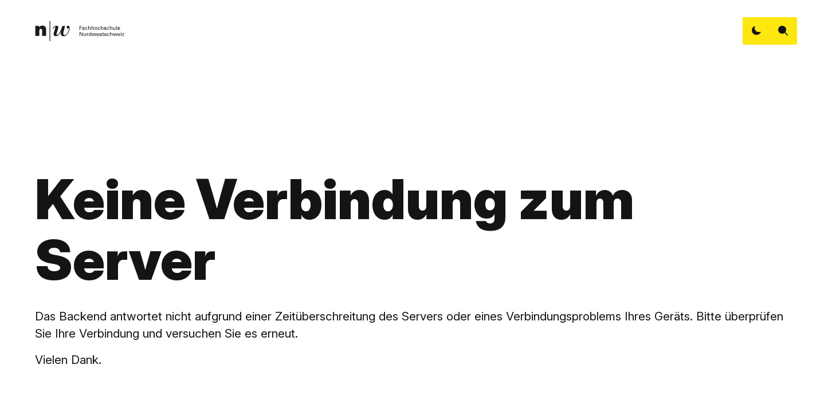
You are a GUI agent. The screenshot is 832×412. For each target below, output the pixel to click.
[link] (79, 31)
